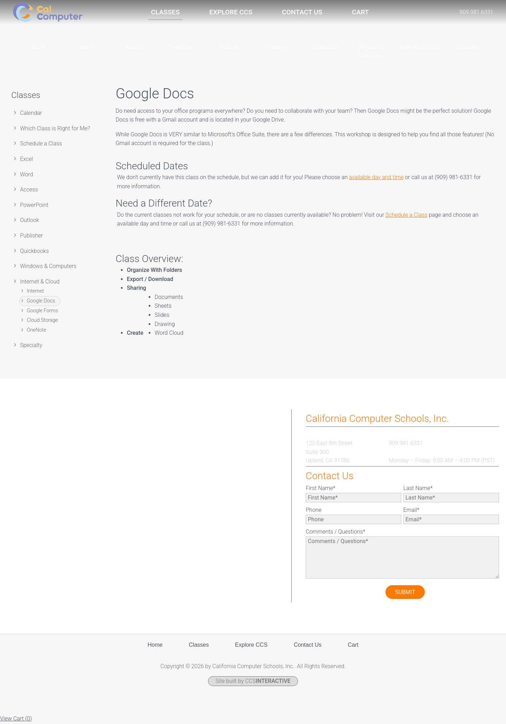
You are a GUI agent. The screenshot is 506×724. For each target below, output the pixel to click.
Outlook (29, 221)
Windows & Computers (48, 266)
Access (29, 190)
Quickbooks (34, 251)
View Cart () (16, 719)
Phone (314, 510)
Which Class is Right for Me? (55, 129)
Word (26, 175)
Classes (165, 12)
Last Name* (418, 488)
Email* (411, 510)
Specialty (31, 346)
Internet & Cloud (39, 282)
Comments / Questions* (335, 532)
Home (155, 645)
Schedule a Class (41, 144)
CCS (268, 682)
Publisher (31, 236)
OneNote (36, 331)
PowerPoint (34, 205)
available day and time (376, 178)
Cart (360, 12)
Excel (26, 159)
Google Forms (42, 311)
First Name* (320, 488)
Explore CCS (230, 12)
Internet (35, 292)
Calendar (31, 113)
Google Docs (41, 302)
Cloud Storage (42, 321)
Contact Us (302, 12)
